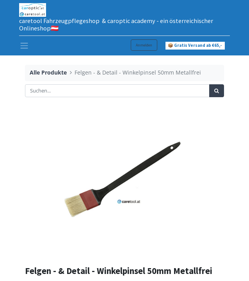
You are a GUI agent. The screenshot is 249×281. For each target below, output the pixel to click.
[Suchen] (216, 91)
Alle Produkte (48, 72)
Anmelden (144, 45)
